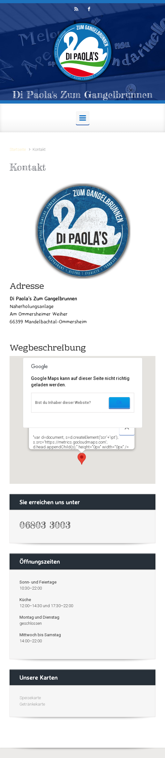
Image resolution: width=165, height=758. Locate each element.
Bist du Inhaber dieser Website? (63, 402)
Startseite (18, 149)
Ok (119, 402)
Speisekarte (30, 697)
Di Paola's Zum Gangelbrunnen (82, 94)
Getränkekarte (32, 704)
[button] (82, 459)
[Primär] (82, 118)
